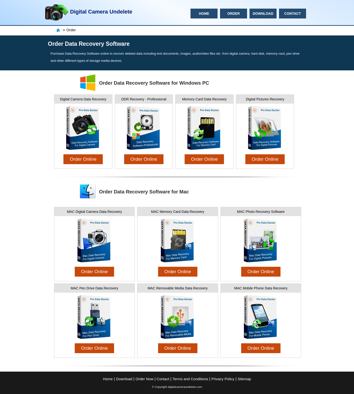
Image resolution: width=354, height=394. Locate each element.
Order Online (83, 159)
